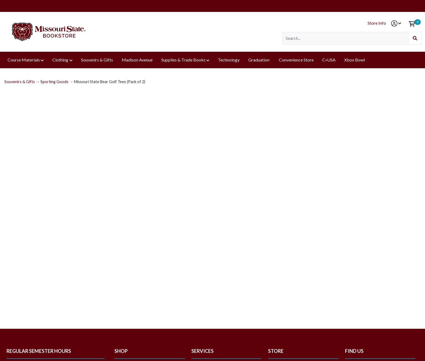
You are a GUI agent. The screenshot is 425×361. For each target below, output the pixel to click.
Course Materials (24, 59)
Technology (229, 59)
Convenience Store (296, 59)
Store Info (377, 22)
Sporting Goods (54, 81)
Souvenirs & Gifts (97, 59)
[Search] (345, 38)
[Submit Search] (415, 38)
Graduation (259, 59)
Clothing (60, 59)
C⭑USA (329, 59)
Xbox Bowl (354, 59)
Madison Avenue (137, 59)
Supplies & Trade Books (183, 59)
